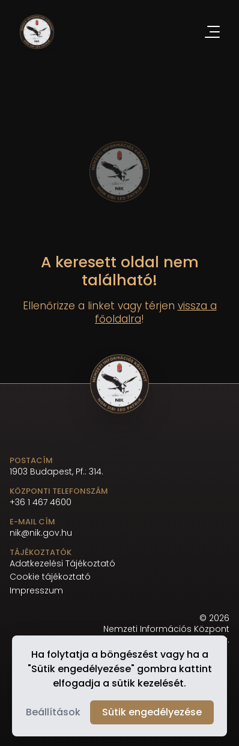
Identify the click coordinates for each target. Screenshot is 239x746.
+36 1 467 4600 (40, 502)
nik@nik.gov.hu (41, 532)
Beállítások (53, 712)
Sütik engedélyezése (152, 712)
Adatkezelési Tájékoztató (62, 563)
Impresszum (36, 590)
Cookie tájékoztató (50, 577)
